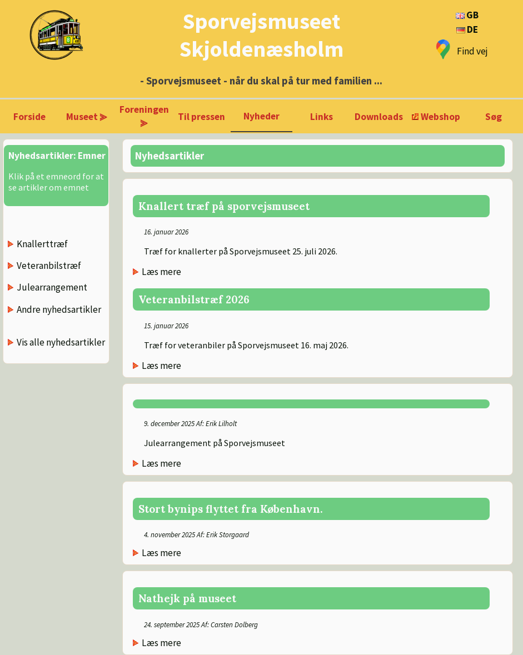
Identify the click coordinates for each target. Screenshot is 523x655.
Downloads (379, 117)
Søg (493, 117)
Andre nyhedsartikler (59, 309)
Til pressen (201, 117)
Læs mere (161, 272)
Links (321, 117)
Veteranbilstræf (49, 265)
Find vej (472, 51)
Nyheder (261, 116)
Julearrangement (52, 287)
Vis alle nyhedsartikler (61, 342)
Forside (29, 117)
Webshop (440, 117)
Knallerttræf (42, 244)
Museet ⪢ (86, 117)
